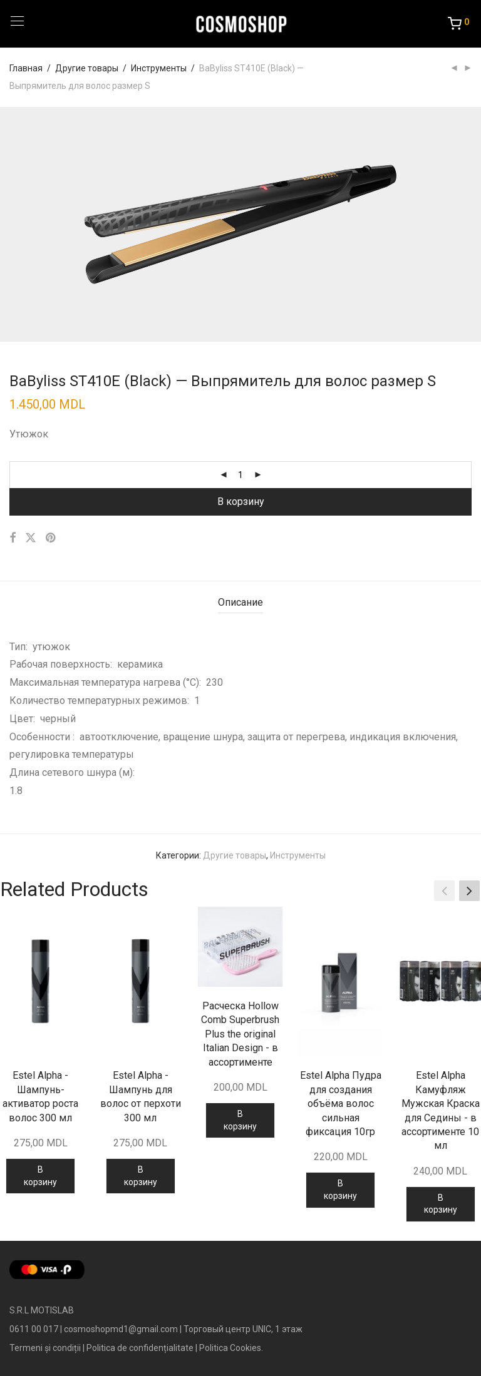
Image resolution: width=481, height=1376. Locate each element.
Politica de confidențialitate (140, 1348)
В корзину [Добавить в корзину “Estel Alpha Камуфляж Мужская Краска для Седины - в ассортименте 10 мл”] (440, 1204)
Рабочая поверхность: (63, 664)
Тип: (21, 647)
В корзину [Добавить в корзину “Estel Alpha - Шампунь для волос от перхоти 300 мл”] (140, 1176)
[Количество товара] (240, 475)
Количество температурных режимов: (101, 700)
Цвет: (24, 719)
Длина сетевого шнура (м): (74, 772)
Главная (26, 68)
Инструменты (159, 68)
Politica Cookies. (231, 1348)
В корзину (240, 501)
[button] (469, 891)
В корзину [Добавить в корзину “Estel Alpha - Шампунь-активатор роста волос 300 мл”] (40, 1176)
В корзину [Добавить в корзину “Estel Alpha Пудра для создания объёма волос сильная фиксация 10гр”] (340, 1189)
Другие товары (86, 68)
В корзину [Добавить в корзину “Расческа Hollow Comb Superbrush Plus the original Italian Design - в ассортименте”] (240, 1120)
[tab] (240, 603)
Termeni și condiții (45, 1348)
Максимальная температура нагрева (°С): (107, 682)
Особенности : (44, 737)
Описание (240, 602)
